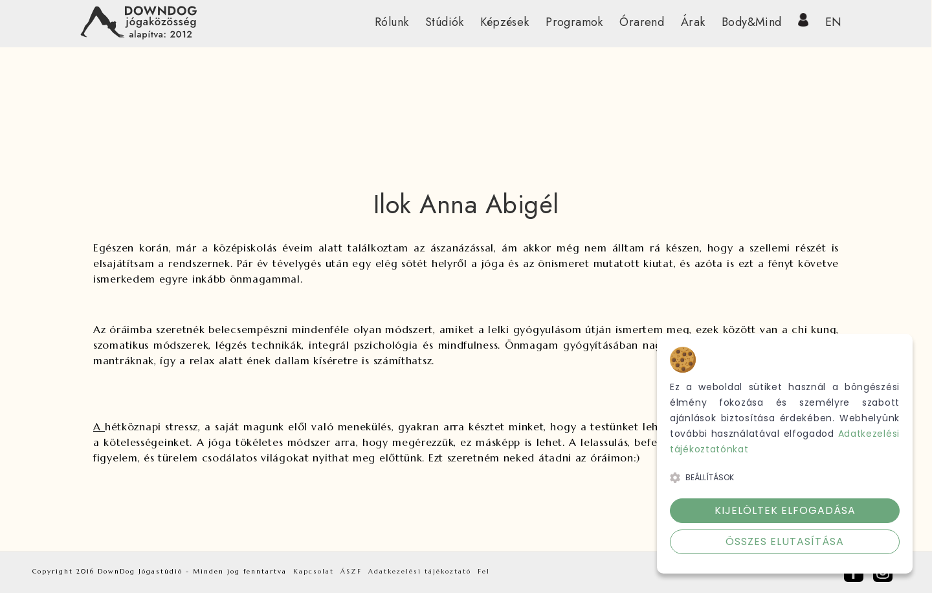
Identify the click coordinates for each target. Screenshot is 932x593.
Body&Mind (752, 22)
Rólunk (391, 22)
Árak (693, 22)
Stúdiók (444, 22)
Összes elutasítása (785, 541)
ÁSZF (351, 571)
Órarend (641, 22)
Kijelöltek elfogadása (785, 510)
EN (833, 22)
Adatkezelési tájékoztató (419, 571)
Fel (484, 571)
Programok (574, 22)
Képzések (504, 22)
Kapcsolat (313, 571)
